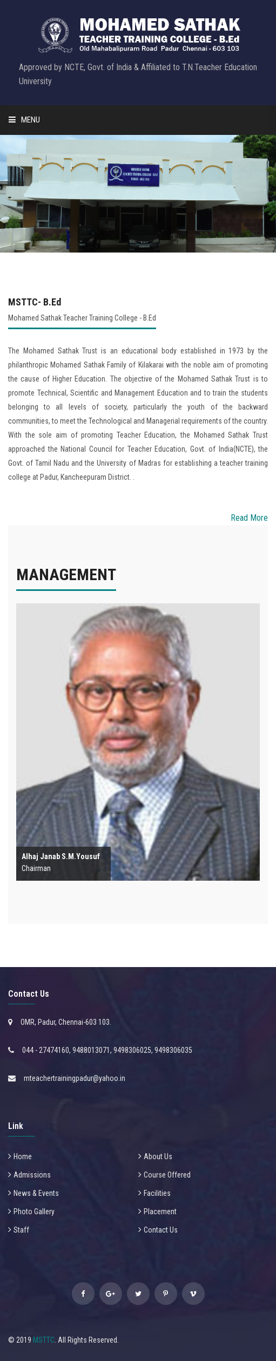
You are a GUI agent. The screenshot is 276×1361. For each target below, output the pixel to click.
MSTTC (44, 1340)
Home (23, 1156)
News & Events (36, 1193)
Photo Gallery (34, 1211)
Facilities (157, 1193)
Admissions (32, 1175)
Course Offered (167, 1175)
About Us (158, 1156)
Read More (249, 518)
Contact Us (161, 1230)
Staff (21, 1230)
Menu (24, 120)
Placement (160, 1211)
